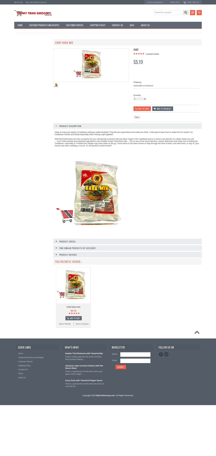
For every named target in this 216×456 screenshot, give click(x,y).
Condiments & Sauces (25, 79)
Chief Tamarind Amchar (32, 130)
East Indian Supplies (24, 58)
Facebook (161, 405)
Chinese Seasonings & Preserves (29, 64)
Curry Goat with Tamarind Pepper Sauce (83, 431)
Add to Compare (41, 139)
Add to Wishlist (23, 139)
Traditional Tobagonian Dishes (28, 69)
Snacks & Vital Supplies (25, 74)
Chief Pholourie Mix (32, 181)
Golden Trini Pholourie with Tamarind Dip (84, 404)
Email (114, 411)
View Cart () (193, 2)
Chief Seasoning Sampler (32, 300)
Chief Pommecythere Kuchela (32, 359)
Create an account (39, 2)
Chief (136, 49)
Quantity (137, 95)
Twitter (166, 405)
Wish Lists (175, 2)
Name (114, 405)
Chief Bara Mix (73, 307)
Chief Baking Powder (32, 241)
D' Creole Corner (22, 53)
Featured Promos (23, 48)
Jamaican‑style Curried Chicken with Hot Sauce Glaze (84, 417)
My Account (18, 2)
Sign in (28, 2)
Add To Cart (34, 192)
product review (152, 54)
